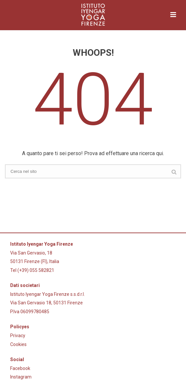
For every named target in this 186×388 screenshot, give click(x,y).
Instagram (21, 376)
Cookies (18, 344)
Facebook (20, 368)
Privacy (17, 335)
